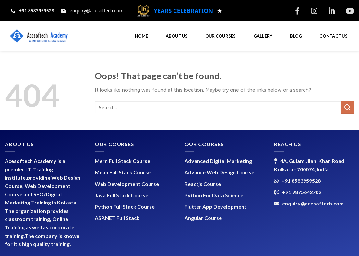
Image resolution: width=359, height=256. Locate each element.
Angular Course (203, 218)
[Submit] (347, 107)
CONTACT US (333, 36)
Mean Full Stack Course (123, 172)
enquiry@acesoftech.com (313, 203)
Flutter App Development (215, 207)
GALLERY (263, 36)
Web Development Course (127, 184)
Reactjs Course (203, 184)
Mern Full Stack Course (122, 161)
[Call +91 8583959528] (32, 11)
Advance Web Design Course (219, 172)
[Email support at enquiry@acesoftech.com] (92, 11)
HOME (141, 36)
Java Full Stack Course (121, 195)
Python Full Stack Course (125, 207)
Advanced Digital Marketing (218, 161)
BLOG (296, 36)
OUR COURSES (220, 36)
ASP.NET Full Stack (117, 218)
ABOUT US (177, 36)
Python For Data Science (214, 195)
